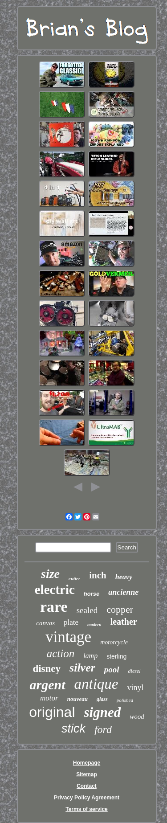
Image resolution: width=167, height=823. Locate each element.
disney (47, 668)
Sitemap (86, 774)
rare (54, 606)
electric (55, 589)
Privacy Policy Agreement (86, 797)
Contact (87, 786)
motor (49, 698)
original (52, 712)
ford (103, 729)
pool (111, 669)
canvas (45, 622)
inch (97, 575)
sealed (87, 610)
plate (71, 622)
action (61, 653)
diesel (134, 671)
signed (102, 712)
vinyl (135, 687)
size (50, 574)
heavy (123, 577)
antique (96, 684)
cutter (74, 578)
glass (102, 699)
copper (119, 609)
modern (94, 624)
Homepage (86, 763)
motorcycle (114, 642)
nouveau (77, 699)
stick (73, 728)
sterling (116, 656)
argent (47, 684)
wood (137, 716)
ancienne (123, 592)
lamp (90, 655)
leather (123, 621)
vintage (68, 637)
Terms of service (86, 809)
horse (91, 593)
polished (125, 700)
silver (82, 667)
